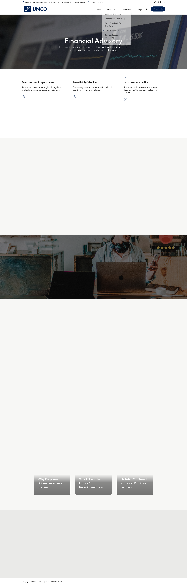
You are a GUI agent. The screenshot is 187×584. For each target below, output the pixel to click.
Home (98, 9)
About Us (111, 9)
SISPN (60, 580)
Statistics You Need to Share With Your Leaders (133, 482)
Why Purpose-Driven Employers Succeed (50, 482)
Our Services (126, 9)
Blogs (139, 9)
